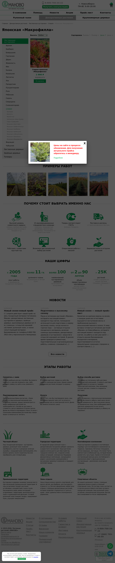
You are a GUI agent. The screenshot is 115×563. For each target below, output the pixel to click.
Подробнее (58, 158)
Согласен (22, 559)
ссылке (35, 557)
